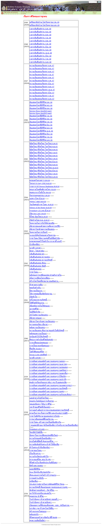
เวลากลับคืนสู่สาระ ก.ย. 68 (40, 38)
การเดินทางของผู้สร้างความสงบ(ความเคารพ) (48, 364)
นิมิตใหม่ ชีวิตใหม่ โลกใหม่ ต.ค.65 (44, 150)
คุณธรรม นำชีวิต (37, 496)
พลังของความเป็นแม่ (38, 333)
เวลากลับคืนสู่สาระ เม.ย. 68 (41, 53)
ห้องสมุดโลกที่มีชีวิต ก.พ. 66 (41, 137)
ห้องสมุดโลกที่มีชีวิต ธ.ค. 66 (41, 102)
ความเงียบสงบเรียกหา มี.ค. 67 (42, 93)
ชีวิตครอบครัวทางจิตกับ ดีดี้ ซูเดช (43, 517)
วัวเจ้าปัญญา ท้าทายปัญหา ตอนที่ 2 (44, 499)
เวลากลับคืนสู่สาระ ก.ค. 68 (40, 44)
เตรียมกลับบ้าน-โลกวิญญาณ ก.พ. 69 (44, 22)
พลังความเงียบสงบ (37, 327)
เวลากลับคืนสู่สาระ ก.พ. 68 (40, 59)
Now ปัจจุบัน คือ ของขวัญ (40, 472)
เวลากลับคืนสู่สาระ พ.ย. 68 (40, 32)
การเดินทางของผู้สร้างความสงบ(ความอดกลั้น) (49, 373)
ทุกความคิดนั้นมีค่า (37, 520)
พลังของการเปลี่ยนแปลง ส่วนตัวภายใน (45, 275)
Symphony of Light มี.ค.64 (40, 210)
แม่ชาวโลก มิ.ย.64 (37, 198)
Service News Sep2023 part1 (41, 111)
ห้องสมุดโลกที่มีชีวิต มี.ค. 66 (41, 134)
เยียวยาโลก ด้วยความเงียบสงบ (42, 321)
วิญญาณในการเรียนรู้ (39, 232)
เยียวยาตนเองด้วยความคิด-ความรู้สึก (45, 226)
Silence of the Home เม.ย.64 (41, 207)
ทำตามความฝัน (36, 285)
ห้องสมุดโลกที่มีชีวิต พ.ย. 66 (41, 105)
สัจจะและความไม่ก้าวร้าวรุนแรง (43, 475)
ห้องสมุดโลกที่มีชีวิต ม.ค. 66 (41, 140)
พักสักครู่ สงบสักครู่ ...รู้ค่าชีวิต (42, 490)
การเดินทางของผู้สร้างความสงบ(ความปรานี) (48, 379)
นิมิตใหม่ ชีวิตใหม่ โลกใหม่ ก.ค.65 (44, 159)
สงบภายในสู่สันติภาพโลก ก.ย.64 (43, 189)
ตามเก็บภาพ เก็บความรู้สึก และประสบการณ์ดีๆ (49, 413)
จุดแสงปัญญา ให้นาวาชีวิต (40, 404)
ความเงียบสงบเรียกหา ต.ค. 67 (42, 71)
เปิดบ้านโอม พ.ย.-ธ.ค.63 (39, 220)
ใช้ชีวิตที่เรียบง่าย (37, 303)
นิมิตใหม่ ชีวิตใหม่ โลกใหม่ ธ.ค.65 (44, 143)
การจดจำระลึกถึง (37, 478)
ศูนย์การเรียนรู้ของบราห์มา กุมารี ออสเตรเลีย (48, 382)
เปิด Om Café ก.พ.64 (38, 213)
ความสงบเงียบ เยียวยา (39, 324)
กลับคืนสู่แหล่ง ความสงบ (40, 257)
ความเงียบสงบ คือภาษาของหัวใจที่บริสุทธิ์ (47, 330)
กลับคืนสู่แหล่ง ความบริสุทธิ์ (41, 260)
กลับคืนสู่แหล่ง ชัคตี (38, 266)
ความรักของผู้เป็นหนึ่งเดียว (41, 438)
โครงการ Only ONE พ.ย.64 (41, 183)
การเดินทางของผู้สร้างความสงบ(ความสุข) (47, 391)
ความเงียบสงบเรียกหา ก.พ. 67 (42, 96)
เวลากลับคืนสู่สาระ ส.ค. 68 (40, 41)
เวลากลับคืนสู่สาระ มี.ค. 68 (40, 56)
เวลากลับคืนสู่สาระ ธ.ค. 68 (40, 29)
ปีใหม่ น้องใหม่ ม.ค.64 (39, 217)
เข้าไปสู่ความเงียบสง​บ (39, 315)
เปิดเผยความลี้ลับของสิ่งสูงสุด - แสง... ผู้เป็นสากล (50, 505)
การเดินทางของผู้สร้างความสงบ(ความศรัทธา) (49, 370)
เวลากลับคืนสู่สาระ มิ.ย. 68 (40, 47)
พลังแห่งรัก (34, 514)
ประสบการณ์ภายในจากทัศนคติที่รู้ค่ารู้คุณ (47, 484)
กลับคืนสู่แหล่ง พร (37, 254)
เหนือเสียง (34, 481)
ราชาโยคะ (34, 272)
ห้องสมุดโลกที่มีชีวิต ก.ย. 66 (41, 116)
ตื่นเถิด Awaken (36, 349)
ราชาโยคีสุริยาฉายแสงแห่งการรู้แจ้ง (45, 416)
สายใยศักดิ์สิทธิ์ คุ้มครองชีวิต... (42, 441)
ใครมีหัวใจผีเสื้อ (36, 432)
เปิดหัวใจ (33, 297)
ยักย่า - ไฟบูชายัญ (37, 251)
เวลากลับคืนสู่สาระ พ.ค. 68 (40, 50)
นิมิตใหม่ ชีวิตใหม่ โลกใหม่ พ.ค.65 (44, 165)
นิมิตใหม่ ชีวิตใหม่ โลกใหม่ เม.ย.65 (44, 168)
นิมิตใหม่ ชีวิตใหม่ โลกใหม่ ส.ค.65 (44, 156)
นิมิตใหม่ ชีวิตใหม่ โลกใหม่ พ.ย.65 (44, 146)
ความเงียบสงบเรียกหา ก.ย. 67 (42, 74)
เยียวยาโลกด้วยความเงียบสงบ (42, 229)
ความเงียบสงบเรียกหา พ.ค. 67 (42, 87)
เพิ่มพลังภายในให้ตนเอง (40, 306)
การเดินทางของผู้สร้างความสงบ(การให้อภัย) (48, 376)
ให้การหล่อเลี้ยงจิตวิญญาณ (41, 294)
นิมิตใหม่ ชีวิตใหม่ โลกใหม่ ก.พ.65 (44, 174)
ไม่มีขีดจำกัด (35, 312)
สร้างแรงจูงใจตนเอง (38, 511)
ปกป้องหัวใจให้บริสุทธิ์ (39, 336)
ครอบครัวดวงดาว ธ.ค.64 (40, 180)
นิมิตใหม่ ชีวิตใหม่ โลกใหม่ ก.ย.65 (43, 153)
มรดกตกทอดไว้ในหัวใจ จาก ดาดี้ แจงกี (46, 241)
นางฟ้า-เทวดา (35, 248)
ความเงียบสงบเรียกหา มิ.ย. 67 (42, 84)
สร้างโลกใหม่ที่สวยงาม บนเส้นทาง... (44, 281)
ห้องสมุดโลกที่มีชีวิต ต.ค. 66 (41, 108)
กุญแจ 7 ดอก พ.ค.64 (38, 201)
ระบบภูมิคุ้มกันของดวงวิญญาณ (42, 235)
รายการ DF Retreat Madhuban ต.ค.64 (44, 186)
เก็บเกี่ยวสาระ (35, 453)
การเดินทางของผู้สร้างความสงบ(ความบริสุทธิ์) (49, 388)
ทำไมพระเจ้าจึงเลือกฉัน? (40, 447)
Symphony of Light (37, 429)
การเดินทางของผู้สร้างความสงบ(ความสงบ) (47, 361)
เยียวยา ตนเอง (36, 318)
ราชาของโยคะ (36, 450)
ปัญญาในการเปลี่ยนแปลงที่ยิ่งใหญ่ (44, 435)
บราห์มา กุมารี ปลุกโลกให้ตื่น (42, 508)
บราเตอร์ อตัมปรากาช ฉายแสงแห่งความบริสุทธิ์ (49, 410)
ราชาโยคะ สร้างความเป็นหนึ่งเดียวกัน (45, 422)
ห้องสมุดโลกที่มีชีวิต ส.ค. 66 (41, 119)
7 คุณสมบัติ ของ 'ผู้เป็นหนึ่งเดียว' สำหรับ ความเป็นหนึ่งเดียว (54, 425)
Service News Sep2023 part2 (41, 113)
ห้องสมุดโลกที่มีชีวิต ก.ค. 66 (41, 122)
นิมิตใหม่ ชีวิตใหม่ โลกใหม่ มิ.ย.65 (44, 162)
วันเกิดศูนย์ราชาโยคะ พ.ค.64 (41, 204)
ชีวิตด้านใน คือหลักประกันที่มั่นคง (43, 462)
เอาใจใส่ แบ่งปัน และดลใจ (41, 493)
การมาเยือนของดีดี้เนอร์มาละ (42, 419)
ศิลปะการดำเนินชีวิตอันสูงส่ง (41, 339)
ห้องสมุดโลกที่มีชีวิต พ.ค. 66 (41, 128)
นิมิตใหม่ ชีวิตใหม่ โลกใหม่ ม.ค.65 (44, 177)
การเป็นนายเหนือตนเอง (39, 346)
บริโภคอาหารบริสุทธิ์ (38, 300)
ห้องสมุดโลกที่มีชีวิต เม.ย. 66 (41, 131)
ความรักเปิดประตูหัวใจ (39, 456)
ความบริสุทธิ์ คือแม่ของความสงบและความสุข (49, 487)
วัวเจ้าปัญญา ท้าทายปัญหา (41, 502)
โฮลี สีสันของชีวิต (37, 352)
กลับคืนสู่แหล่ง (35, 269)
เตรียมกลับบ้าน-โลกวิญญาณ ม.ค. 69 (44, 25)
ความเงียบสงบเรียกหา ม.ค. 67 (42, 99)
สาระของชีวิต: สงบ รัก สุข (40, 459)
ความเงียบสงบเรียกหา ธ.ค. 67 (42, 65)
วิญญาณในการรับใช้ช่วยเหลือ (42, 223)
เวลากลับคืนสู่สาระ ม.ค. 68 (40, 62)
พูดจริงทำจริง (35, 288)
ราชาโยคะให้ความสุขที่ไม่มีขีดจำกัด (45, 238)
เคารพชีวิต (34, 309)
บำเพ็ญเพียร (35, 244)
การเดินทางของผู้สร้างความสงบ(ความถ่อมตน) (49, 367)
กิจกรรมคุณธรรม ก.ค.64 (40, 195)
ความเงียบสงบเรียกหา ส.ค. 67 (42, 77)
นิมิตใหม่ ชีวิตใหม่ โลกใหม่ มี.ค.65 (44, 171)
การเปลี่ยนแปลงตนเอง (39, 342)
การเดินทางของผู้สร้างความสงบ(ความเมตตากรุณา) (51, 385)
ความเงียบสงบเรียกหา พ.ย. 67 (42, 68)
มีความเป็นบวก (36, 291)
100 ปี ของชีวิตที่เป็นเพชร (40, 407)
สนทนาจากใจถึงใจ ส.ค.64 (40, 192)
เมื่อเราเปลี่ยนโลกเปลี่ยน (40, 278)
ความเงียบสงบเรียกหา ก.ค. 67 (42, 81)
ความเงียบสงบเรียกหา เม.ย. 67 (42, 90)
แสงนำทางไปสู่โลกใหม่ (39, 398)
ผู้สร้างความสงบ (36, 465)
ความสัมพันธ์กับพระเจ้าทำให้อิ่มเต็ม (44, 444)
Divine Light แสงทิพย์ (38, 355)
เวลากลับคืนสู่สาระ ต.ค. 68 (40, 35)
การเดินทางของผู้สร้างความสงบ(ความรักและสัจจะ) (51, 394)
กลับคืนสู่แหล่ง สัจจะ (38, 263)
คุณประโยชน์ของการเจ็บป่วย (42, 401)
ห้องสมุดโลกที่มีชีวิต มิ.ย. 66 (41, 125)
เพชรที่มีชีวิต (35, 469)
